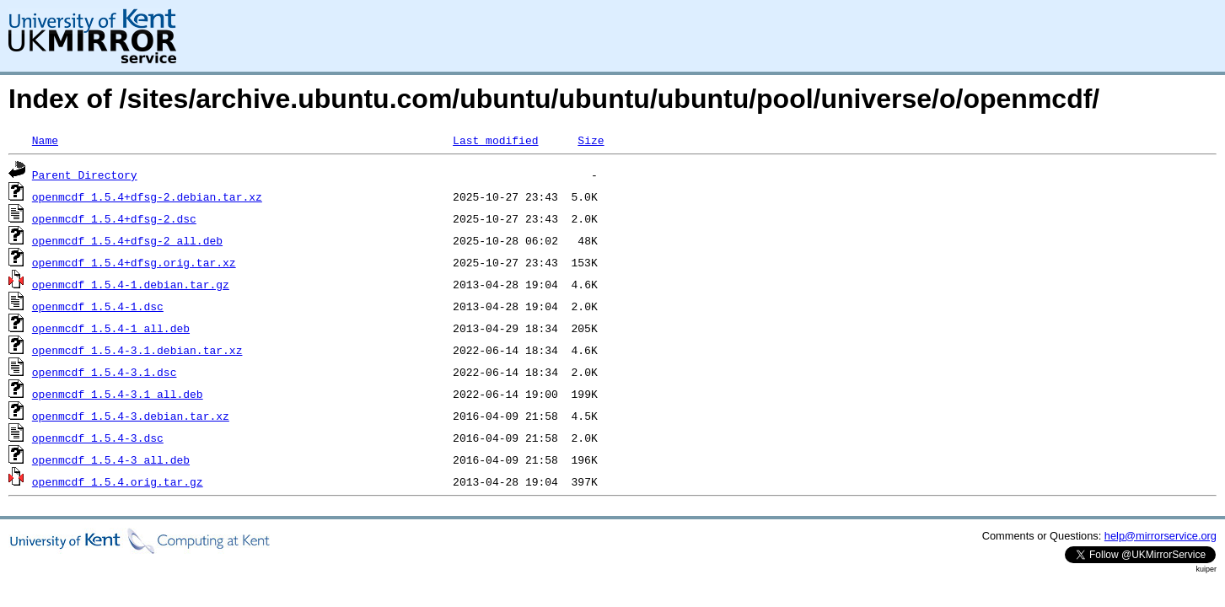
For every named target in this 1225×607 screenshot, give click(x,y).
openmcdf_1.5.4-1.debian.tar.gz (130, 284)
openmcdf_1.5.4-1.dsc (98, 306)
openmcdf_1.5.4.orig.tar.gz (117, 481)
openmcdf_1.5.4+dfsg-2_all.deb (127, 240)
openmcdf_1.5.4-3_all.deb (111, 459)
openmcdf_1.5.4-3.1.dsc (104, 371)
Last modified (495, 140)
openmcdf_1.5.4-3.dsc (98, 437)
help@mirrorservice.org (1160, 535)
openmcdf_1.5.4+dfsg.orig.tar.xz (134, 262)
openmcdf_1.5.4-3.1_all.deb (117, 393)
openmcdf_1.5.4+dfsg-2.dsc (114, 218)
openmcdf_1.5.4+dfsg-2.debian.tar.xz (147, 196)
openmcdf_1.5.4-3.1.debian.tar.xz (137, 349)
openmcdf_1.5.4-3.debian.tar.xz (130, 415)
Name (45, 140)
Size (591, 140)
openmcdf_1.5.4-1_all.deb (111, 328)
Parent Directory (84, 174)
